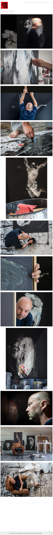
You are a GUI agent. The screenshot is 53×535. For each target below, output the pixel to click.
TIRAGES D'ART (40, 2)
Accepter (39, 533)
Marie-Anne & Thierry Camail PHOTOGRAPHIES (8, 11)
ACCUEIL (25, 2)
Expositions (30, 2)
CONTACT (46, 2)
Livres (35, 2)
